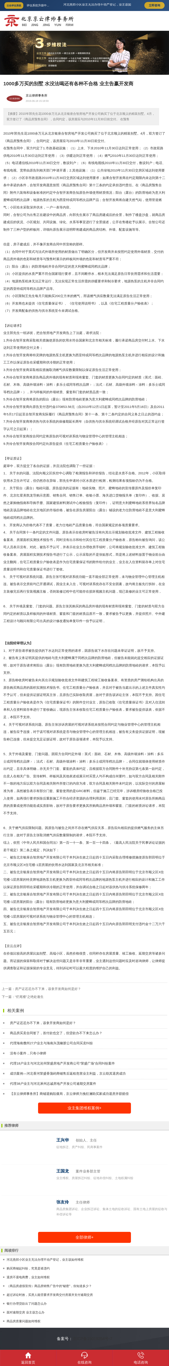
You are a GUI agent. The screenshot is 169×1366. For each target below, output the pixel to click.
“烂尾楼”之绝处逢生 (29, 997)
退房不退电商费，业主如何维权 (28, 1277)
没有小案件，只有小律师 (28, 1053)
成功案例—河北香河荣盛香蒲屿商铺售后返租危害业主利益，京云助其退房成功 (67, 1073)
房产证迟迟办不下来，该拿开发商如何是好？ (48, 989)
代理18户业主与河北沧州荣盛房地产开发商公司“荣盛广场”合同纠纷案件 (62, 1063)
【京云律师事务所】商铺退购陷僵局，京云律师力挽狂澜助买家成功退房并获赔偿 (69, 1094)
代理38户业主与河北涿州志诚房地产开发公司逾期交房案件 (53, 1083)
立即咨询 (154, 5)
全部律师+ (84, 1237)
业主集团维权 (14, 99)
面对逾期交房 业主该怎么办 (25, 1312)
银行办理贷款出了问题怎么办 (27, 1303)
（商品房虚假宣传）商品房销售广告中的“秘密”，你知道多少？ (49, 1286)
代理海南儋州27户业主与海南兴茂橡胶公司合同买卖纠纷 (51, 1043)
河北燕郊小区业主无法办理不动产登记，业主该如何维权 (45, 1259)
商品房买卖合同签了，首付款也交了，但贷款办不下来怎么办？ (56, 1033)
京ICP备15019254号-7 (92, 1339)
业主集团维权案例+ (84, 1108)
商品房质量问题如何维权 (23, 1321)
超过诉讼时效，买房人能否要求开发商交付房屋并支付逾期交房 (50, 1295)
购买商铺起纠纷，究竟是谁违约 (28, 1268)
